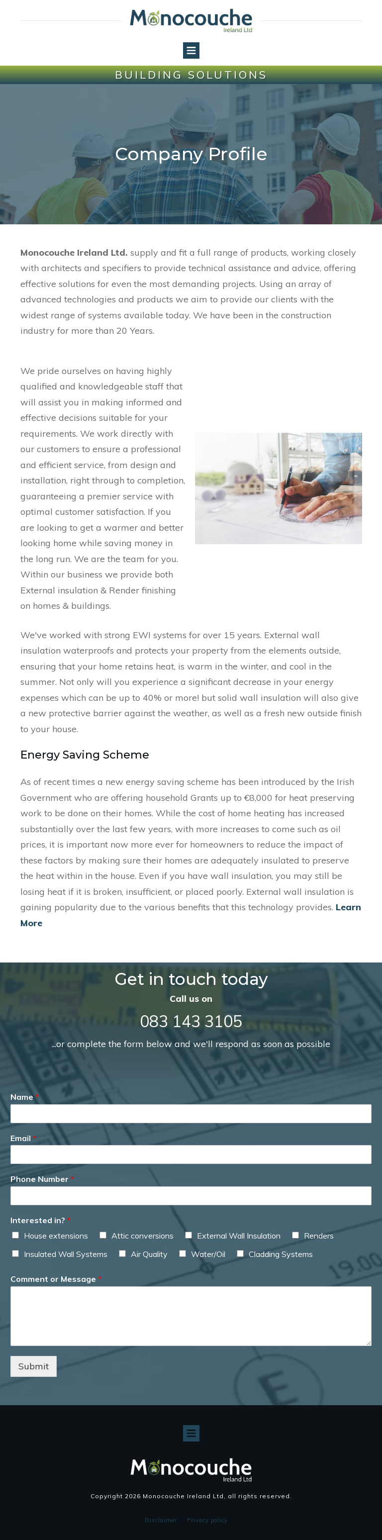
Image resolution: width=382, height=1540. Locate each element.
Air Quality (149, 1254)
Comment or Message (55, 1279)
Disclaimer (161, 1520)
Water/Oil (208, 1254)
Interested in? (40, 1220)
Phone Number (42, 1179)
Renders (319, 1236)
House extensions (56, 1236)
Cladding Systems (281, 1254)
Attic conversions (142, 1236)
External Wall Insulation (239, 1236)
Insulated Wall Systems (65, 1254)
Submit (33, 1366)
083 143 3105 (191, 1021)
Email (23, 1138)
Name (24, 1097)
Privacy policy (207, 1520)
